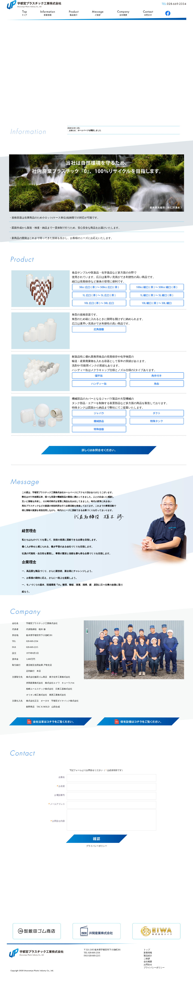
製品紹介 (148, 956)
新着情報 (148, 953)
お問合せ (148, 964)
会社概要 (148, 962)
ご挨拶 (147, 959)
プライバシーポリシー (96, 846)
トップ (147, 950)
